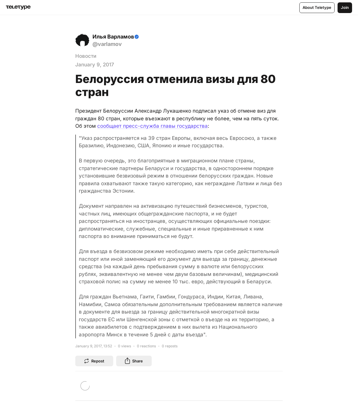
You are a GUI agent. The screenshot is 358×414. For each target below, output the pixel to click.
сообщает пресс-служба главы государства (152, 126)
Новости (85, 56)
